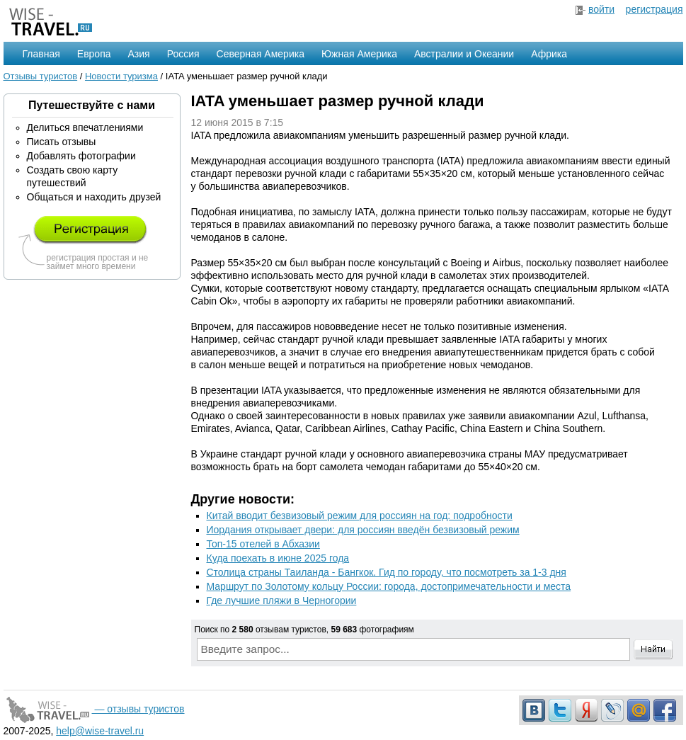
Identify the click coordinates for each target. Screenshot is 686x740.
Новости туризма (121, 76)
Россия (183, 53)
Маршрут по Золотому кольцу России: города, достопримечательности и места (389, 586)
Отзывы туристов (41, 76)
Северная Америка (260, 53)
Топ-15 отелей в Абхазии (263, 544)
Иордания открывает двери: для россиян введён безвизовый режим (363, 529)
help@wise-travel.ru (100, 730)
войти (601, 9)
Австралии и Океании (464, 53)
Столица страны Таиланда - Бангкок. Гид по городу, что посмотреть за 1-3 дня (386, 572)
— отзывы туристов (94, 709)
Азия (139, 53)
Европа (94, 53)
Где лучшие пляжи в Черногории (282, 600)
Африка (549, 53)
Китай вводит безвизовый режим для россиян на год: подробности (360, 515)
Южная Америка (359, 53)
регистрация (654, 9)
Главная (41, 53)
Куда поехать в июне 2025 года (278, 558)
